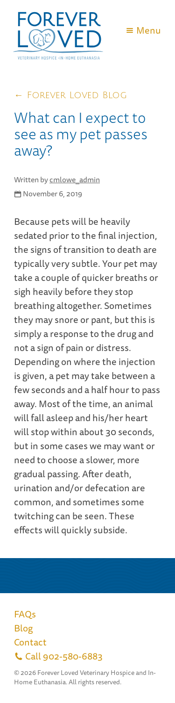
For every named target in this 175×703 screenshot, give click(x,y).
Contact (30, 642)
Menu (143, 30)
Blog (23, 628)
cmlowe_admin (74, 179)
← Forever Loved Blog (70, 95)
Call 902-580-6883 (58, 656)
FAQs (25, 614)
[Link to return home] (58, 59)
